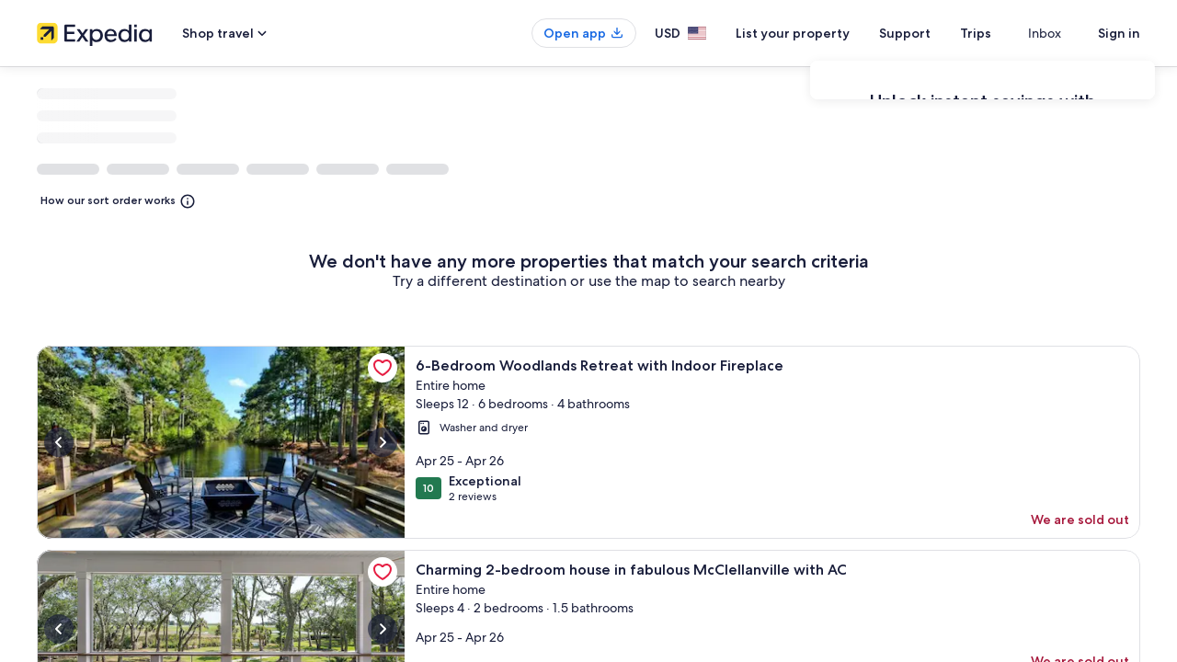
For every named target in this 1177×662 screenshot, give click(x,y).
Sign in (1119, 33)
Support (938, 33)
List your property (826, 33)
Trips (1008, 33)
